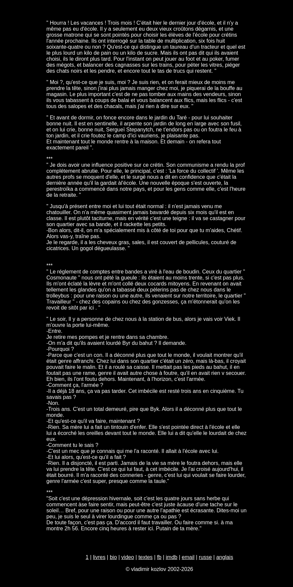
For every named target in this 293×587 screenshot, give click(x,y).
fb (159, 557)
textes (145, 557)
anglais (224, 557)
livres (99, 557)
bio (113, 557)
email (188, 557)
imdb (172, 557)
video (127, 557)
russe (205, 557)
